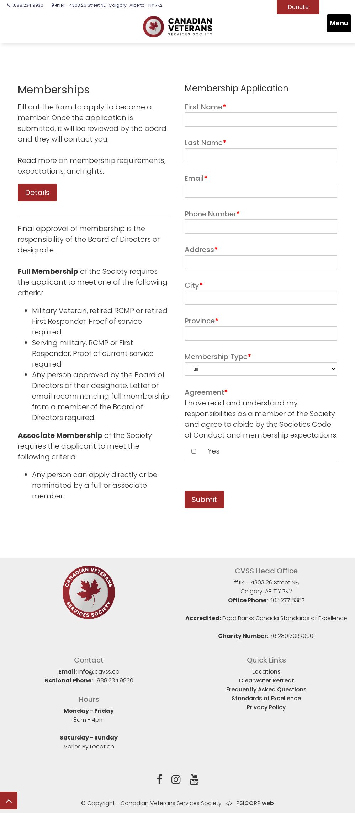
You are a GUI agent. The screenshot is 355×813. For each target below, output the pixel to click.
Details (37, 193)
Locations (266, 672)
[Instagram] (176, 780)
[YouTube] (194, 780)
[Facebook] (159, 780)
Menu (339, 23)
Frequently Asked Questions (266, 689)
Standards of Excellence (266, 698)
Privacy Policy (266, 707)
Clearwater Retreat (266, 680)
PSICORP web (255, 803)
